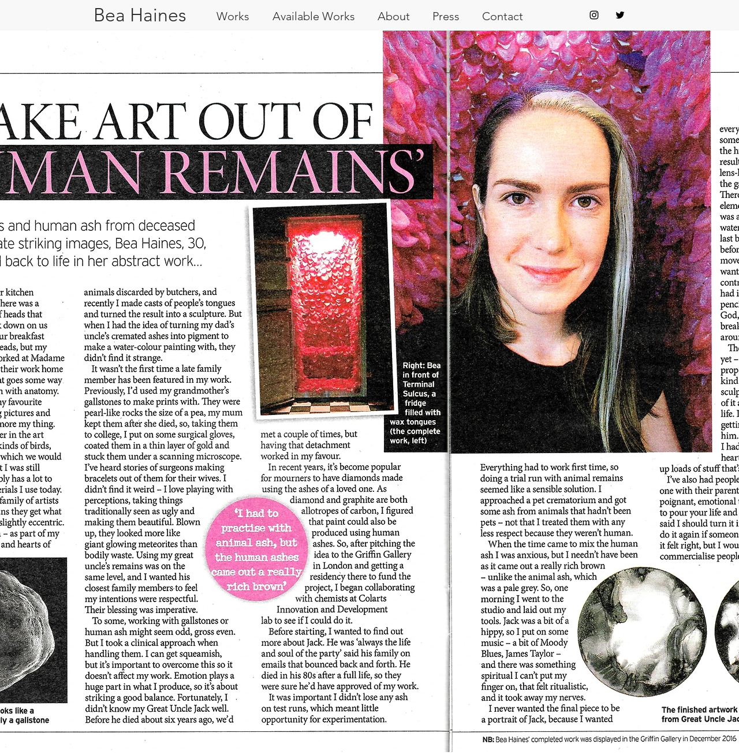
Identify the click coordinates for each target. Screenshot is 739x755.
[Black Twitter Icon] (620, 15)
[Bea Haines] (140, 15)
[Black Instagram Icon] (594, 15)
